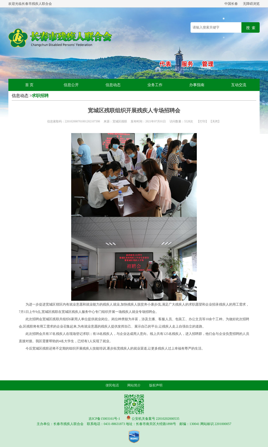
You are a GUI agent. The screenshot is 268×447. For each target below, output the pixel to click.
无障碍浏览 (251, 3)
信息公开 (71, 85)
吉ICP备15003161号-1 (104, 418)
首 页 (29, 85)
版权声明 (155, 385)
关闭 (215, 121)
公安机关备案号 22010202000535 (155, 418)
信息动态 (113, 85)
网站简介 (134, 385)
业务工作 (154, 85)
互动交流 (238, 85)
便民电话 (112, 385)
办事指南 (196, 85)
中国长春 (231, 3)
